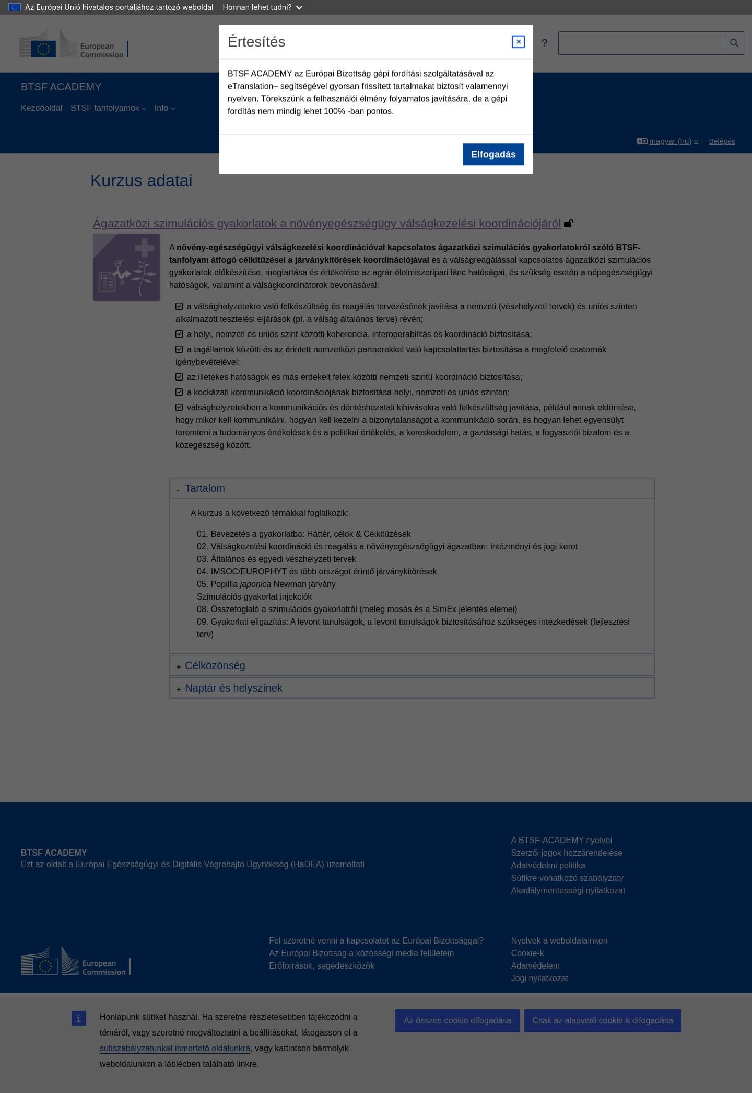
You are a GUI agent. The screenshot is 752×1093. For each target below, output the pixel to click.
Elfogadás (493, 154)
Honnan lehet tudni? (262, 7)
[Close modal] (518, 42)
